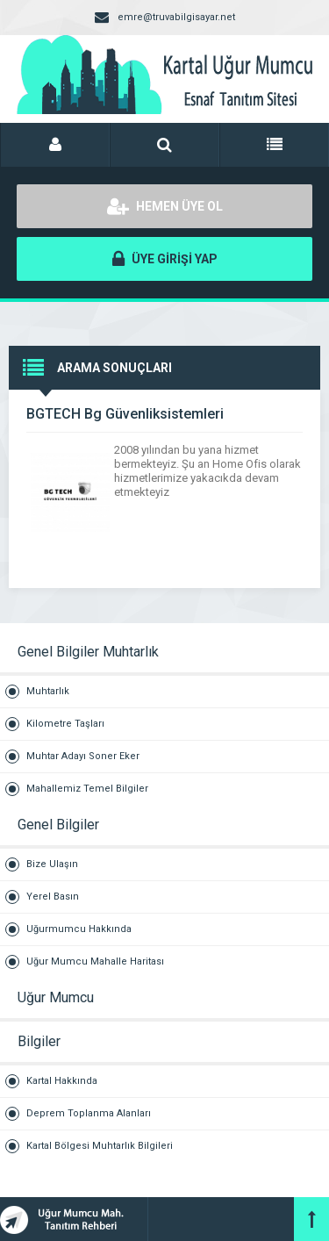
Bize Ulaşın (52, 864)
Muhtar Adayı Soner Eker (82, 756)
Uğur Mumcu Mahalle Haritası (95, 961)
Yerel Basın (52, 896)
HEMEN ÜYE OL (165, 206)
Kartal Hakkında (61, 1081)
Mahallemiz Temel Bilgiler (87, 788)
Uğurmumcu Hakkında (79, 929)
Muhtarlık (47, 691)
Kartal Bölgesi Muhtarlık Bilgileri (99, 1145)
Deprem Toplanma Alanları (88, 1113)
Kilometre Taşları (65, 723)
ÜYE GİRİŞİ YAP (165, 259)
